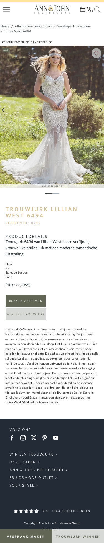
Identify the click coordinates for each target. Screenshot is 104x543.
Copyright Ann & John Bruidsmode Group (52, 523)
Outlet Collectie (52, 186)
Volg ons (20, 430)
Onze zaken (22, 462)
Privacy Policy (52, 529)
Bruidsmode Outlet (31, 478)
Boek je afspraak (25, 300)
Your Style (21, 485)
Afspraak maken (26, 536)
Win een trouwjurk (25, 314)
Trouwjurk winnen (78, 536)
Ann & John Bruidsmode (36, 470)
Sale (5, 50)
